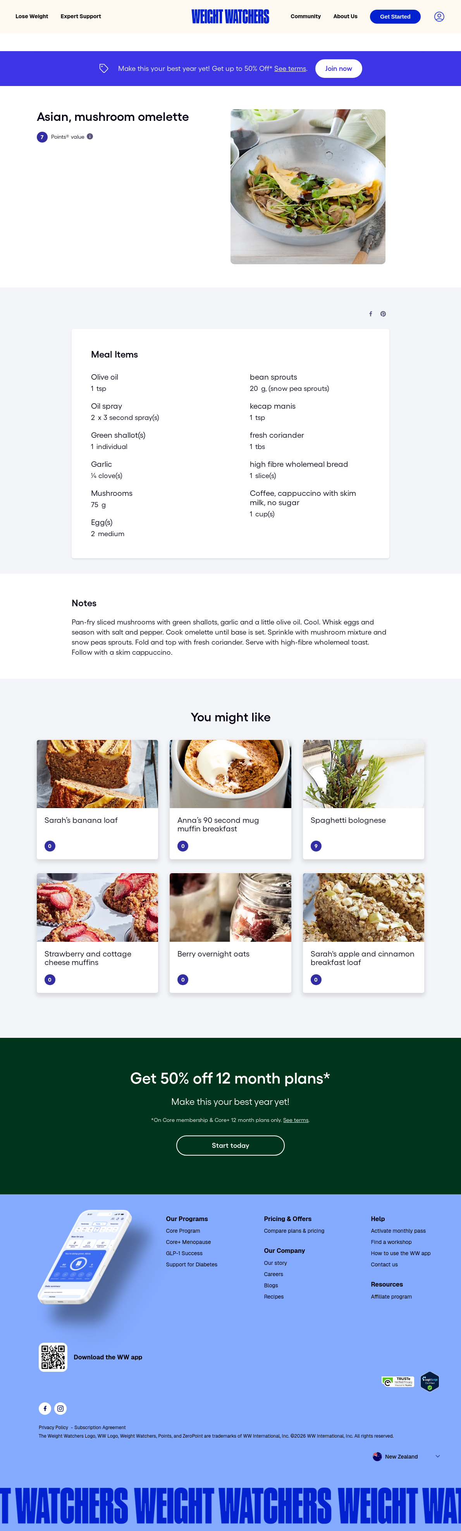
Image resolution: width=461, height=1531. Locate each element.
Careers (273, 1274)
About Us (345, 16)
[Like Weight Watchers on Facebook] (45, 1408)
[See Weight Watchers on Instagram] (60, 1408)
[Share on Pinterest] (383, 314)
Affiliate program (391, 1296)
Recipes (274, 1296)
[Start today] (230, 1145)
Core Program (183, 1230)
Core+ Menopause (188, 1242)
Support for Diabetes (192, 1264)
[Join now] (338, 68)
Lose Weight (31, 16)
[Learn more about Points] (89, 136)
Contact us (384, 1264)
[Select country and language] (407, 1456)
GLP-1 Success (184, 1253)
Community (306, 16)
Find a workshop (391, 1242)
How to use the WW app (400, 1253)
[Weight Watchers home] (230, 16)
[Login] (395, 17)
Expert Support (81, 16)
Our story (275, 1262)
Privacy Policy (53, 1427)
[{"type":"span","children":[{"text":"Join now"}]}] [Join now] (230, 68)
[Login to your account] (439, 16)
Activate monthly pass (398, 1230)
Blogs (271, 1285)
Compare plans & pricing (294, 1230)
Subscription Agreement (100, 1427)
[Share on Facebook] (371, 314)
